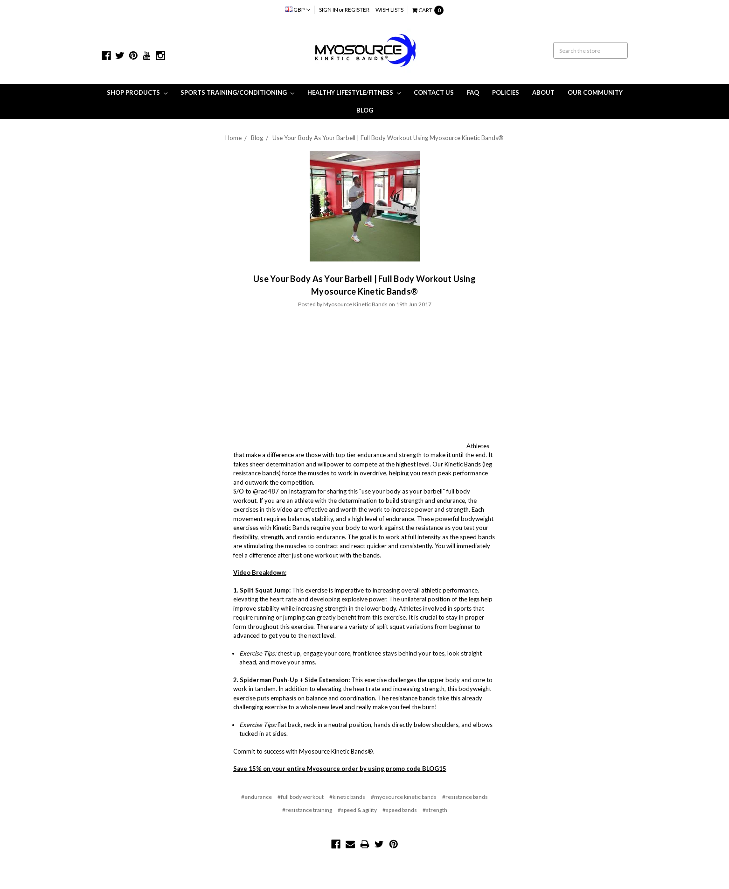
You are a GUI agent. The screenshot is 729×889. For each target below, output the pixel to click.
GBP (297, 9)
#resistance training (307, 809)
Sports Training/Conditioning (237, 92)
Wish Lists (389, 9)
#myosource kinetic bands (404, 796)
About (543, 92)
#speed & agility (357, 809)
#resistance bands (465, 796)
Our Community (595, 92)
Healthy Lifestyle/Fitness (354, 92)
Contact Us (434, 92)
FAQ (473, 92)
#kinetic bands (347, 796)
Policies (505, 92)
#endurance (256, 796)
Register (357, 9)
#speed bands (399, 809)
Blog (364, 110)
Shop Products (137, 92)
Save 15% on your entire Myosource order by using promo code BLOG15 (339, 768)
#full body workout (301, 796)
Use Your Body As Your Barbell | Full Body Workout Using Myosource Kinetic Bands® (388, 137)
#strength (435, 809)
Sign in (328, 9)
